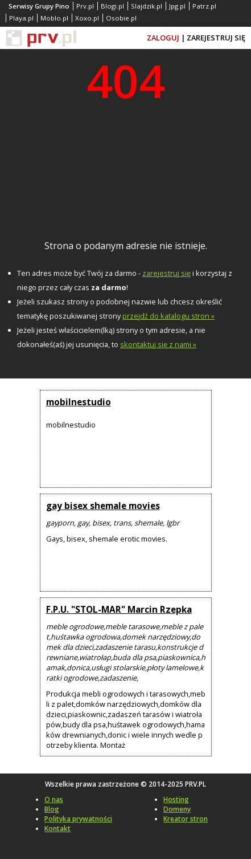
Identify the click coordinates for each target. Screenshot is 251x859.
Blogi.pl (112, 6)
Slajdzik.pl (146, 6)
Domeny (177, 809)
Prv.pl (85, 6)
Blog (51, 809)
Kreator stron (185, 819)
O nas (53, 799)
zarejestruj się (166, 273)
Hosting (176, 799)
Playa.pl (21, 18)
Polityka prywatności (78, 819)
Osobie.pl (121, 18)
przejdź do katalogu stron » (168, 316)
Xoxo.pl (87, 18)
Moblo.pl (54, 18)
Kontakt (57, 828)
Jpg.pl (177, 6)
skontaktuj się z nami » (158, 344)
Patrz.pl (204, 6)
